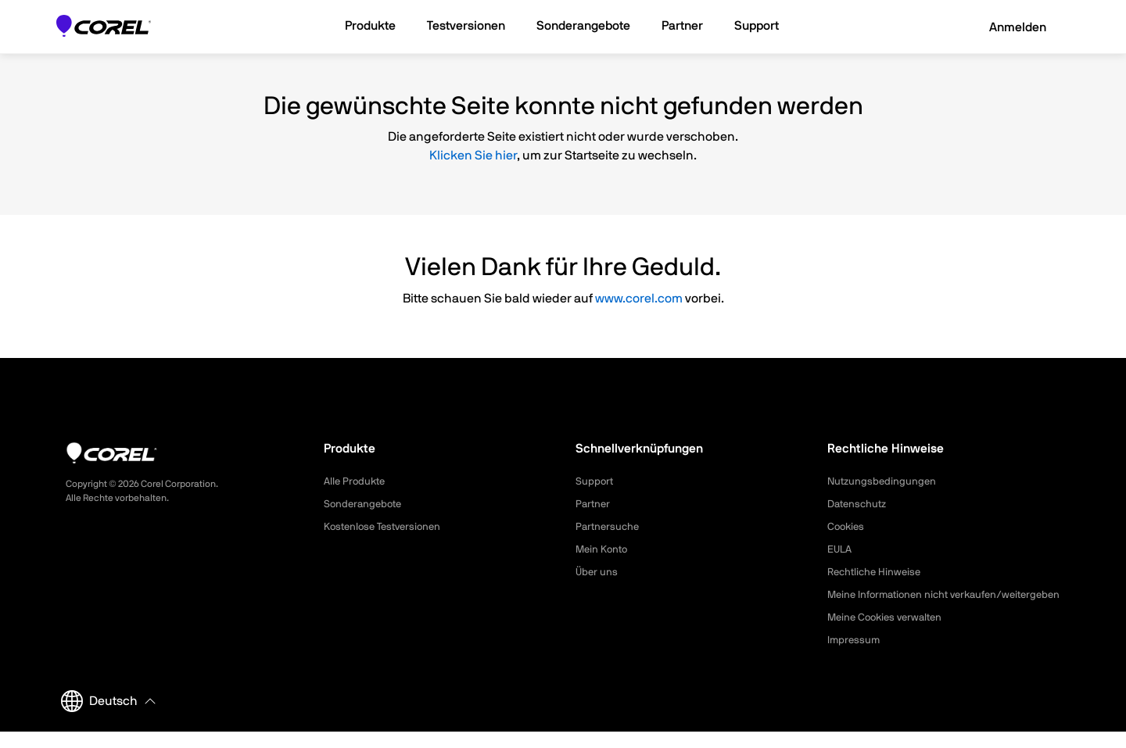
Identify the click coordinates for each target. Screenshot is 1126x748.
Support (595, 481)
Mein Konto (603, 549)
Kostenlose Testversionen (387, 526)
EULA (840, 549)
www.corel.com (639, 298)
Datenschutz (859, 504)
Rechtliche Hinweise (877, 572)
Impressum (854, 656)
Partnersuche (609, 526)
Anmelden (1006, 27)
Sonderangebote (365, 504)
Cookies (847, 526)
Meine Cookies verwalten (889, 633)
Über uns (597, 572)
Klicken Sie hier (473, 155)
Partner (594, 504)
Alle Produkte (356, 481)
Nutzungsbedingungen (883, 481)
